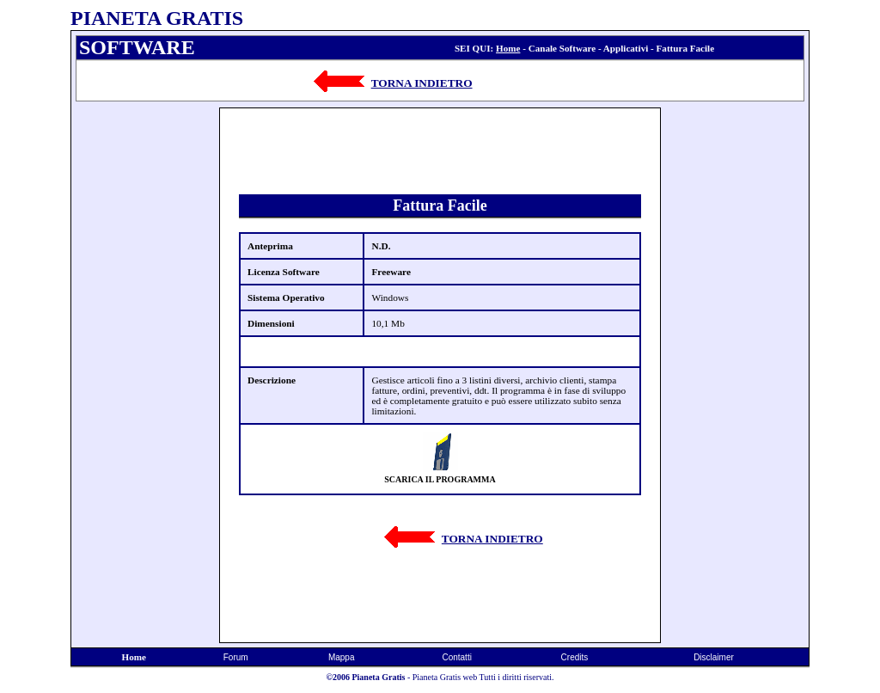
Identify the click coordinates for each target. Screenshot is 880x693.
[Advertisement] (145, 365)
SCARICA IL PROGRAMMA (439, 479)
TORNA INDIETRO (422, 83)
